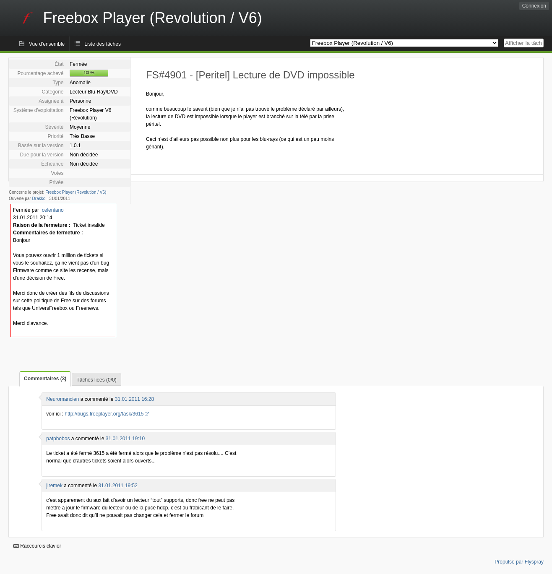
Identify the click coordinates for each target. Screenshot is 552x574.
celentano (53, 210)
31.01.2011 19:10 (125, 439)
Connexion (534, 6)
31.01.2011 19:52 (117, 485)
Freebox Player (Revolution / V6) (75, 192)
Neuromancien (62, 399)
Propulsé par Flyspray (519, 562)
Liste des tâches (102, 44)
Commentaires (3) (45, 379)
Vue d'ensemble (47, 44)
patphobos (58, 439)
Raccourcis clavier (37, 546)
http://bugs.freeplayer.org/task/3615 (104, 414)
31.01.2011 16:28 (134, 399)
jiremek (54, 485)
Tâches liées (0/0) (96, 380)
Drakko (39, 198)
